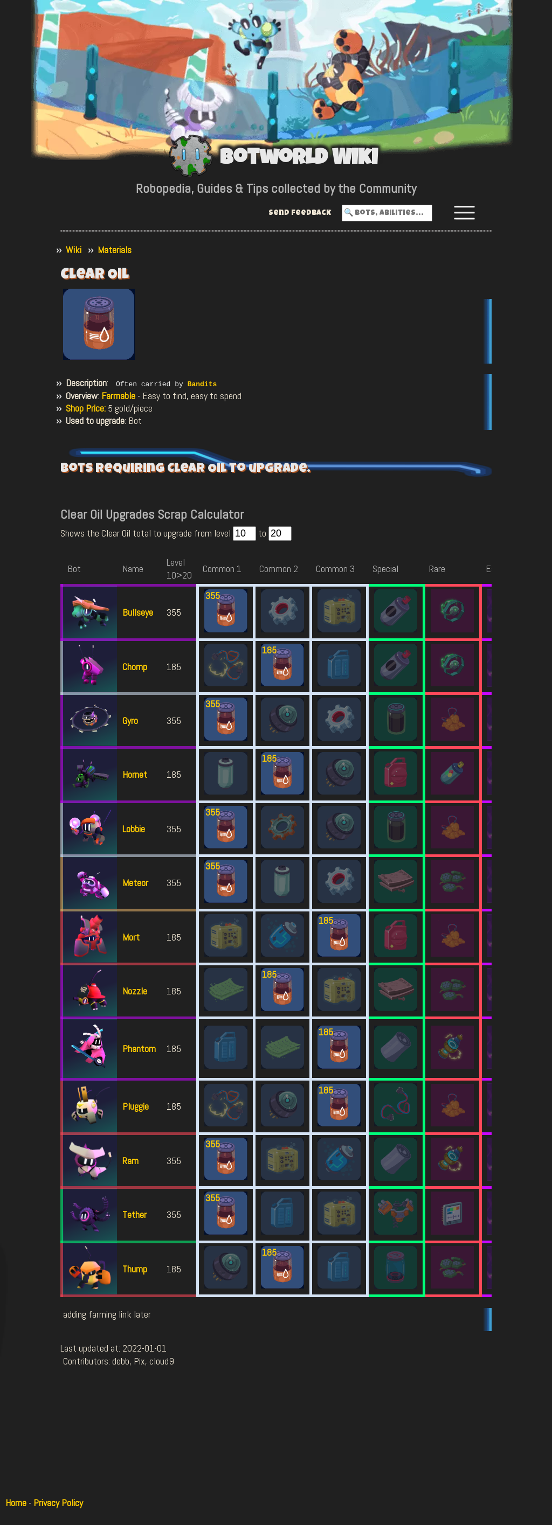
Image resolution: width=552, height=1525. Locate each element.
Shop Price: (86, 408)
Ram (130, 1160)
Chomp (134, 666)
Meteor (135, 882)
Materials (115, 249)
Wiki (73, 249)
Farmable (118, 395)
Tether (134, 1214)
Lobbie (133, 828)
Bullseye (137, 612)
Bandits (202, 383)
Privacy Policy (58, 1502)
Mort (131, 936)
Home (15, 1502)
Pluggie (135, 1106)
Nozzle (134, 990)
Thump (134, 1268)
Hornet (134, 774)
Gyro (130, 720)
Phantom (139, 1048)
